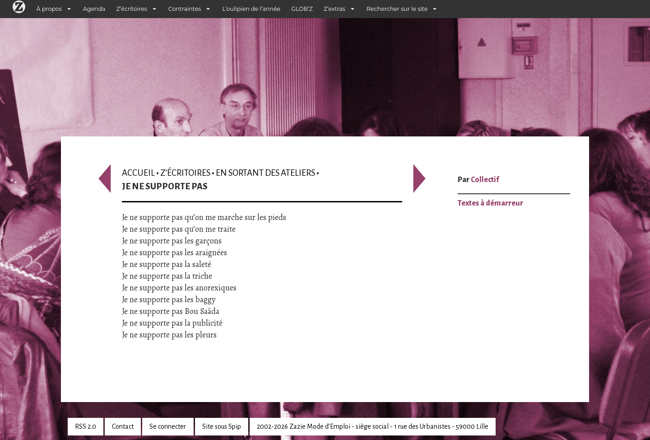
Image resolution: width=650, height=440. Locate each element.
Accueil (138, 173)
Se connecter (167, 426)
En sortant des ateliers (265, 173)
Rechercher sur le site (397, 8)
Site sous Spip (221, 426)
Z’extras (334, 8)
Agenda (94, 8)
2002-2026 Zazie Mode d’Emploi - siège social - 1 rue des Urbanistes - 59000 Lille (372, 426)
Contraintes (184, 8)
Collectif (485, 180)
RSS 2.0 (85, 426)
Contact (123, 426)
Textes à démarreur (490, 203)
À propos (49, 8)
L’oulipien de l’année (251, 8)
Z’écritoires (131, 8)
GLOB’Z (302, 8)
